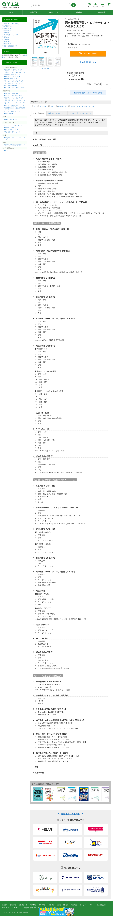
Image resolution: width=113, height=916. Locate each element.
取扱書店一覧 (23, 905)
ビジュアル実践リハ (11, 127)
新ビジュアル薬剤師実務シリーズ (15, 144)
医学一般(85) (7, 30)
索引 (52, 106)
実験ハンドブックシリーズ (13, 76)
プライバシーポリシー (87, 905)
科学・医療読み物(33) (10, 46)
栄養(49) (6, 37)
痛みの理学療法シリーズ (12, 132)
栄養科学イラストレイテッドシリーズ (15, 138)
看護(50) (6, 32)
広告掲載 (51, 905)
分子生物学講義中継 (11, 85)
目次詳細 (43, 106)
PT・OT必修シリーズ (11, 129)
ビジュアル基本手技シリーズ (14, 95)
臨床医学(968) (8, 26)
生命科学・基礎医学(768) (11, 23)
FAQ (45, 908)
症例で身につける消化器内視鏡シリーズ (15, 108)
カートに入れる (88, 53)
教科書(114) (7, 43)
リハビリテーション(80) (11, 34)
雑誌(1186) (7, 41)
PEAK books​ (9, 150)
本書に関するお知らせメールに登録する (88, 93)
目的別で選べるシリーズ (12, 74)
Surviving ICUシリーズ (12, 93)
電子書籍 (33, 905)
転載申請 (74, 905)
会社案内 (4, 905)
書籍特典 (101, 12)
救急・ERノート (10, 113)
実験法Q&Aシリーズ (11, 78)
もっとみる (46, 68)
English (63, 908)
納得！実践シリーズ (11, 119)
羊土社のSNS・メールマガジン (11, 908)
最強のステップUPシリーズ (13, 69)
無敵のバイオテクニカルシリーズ (15, 72)
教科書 (79, 12)
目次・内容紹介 (38, 113)
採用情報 (13, 905)
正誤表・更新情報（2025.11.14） (83, 106)
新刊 (11, 12)
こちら (105, 84)
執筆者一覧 (62, 106)
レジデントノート (56, 12)
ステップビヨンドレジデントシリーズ (15, 102)
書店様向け (42, 905)
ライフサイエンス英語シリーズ (14, 87)
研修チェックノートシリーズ (14, 98)
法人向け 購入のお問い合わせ (80, 113)
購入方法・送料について (57, 113)
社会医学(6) (7, 28)
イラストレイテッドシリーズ (14, 83)
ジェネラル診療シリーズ (12, 111)
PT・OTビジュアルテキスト (13, 125)
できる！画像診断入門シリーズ (14, 105)
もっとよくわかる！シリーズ (14, 81)
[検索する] (73, 5)
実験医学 (34, 12)
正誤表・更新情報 (62, 905)
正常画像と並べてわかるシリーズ (15, 100)
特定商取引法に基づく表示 (32, 908)
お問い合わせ (54, 908)
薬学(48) (6, 39)
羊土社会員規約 (101, 905)
